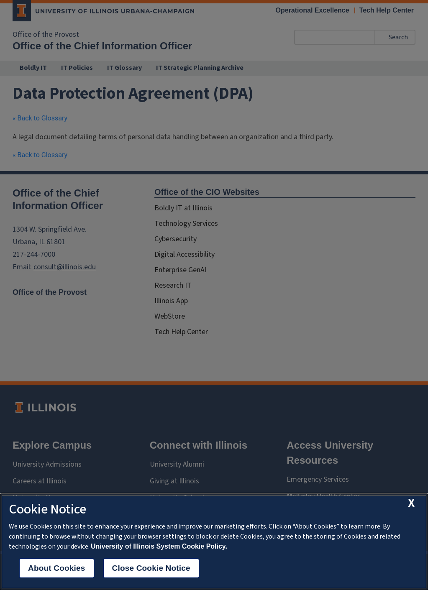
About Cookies (56, 568)
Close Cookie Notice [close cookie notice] (151, 568)
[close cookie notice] (411, 503)
